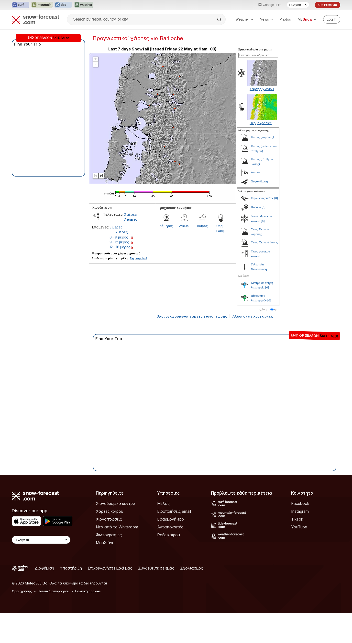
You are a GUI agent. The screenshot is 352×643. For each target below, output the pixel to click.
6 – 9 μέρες (119, 237)
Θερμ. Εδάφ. (220, 228)
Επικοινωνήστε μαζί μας (110, 568)
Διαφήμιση (44, 568)
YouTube (299, 526)
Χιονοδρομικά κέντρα (115, 503)
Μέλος (163, 503)
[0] (276, 198)
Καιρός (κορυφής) (262, 137)
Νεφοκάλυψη (259, 181)
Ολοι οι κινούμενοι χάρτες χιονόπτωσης (191, 316)
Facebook (300, 503)
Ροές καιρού (168, 534)
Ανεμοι (184, 226)
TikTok (297, 519)
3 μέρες (130, 214)
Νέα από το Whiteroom (117, 526)
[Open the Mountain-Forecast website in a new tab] (42, 5)
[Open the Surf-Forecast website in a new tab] (20, 5)
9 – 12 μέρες (119, 242)
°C (265, 310)
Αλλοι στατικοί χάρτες (252, 316)
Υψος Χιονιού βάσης (264, 242)
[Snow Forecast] (35, 19)
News (266, 19)
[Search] (219, 19)
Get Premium (327, 5)
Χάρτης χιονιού (262, 89)
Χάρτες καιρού (109, 511)
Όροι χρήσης (22, 591)
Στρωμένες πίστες (262, 198)
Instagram (300, 511)
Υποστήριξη (71, 568)
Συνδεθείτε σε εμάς (156, 568)
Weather (244, 19)
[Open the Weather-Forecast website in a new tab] (83, 5)
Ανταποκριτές (170, 526)
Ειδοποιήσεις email (174, 511)
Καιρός (202, 226)
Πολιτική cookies (88, 591)
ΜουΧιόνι (104, 542)
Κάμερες (166, 226)
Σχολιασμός (191, 568)
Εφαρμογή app (170, 519)
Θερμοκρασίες (261, 123)
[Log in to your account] (331, 19)
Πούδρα (256, 207)
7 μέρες (130, 219)
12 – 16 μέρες (120, 247)
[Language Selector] (298, 5)
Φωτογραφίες (109, 534)
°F (275, 310)
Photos (285, 19)
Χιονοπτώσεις (109, 519)
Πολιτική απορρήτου (53, 591)
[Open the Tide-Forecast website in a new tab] (63, 5)
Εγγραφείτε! (138, 258)
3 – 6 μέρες (119, 232)
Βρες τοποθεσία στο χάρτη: (255, 49)
